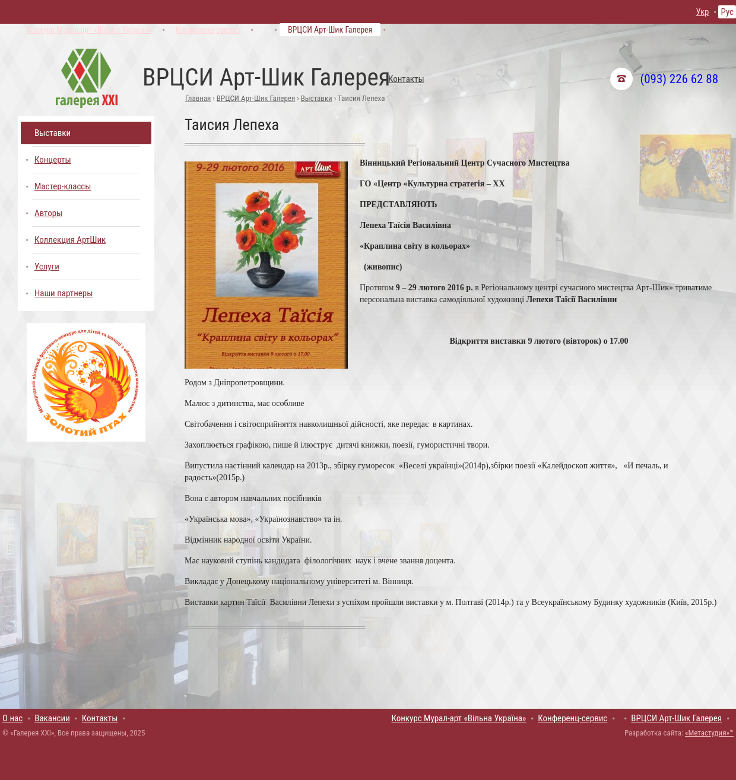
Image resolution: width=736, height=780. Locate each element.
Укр (702, 12)
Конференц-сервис (208, 29)
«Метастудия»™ (709, 732)
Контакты (406, 79)
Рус (727, 12)
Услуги (46, 266)
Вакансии (52, 718)
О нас (12, 718)
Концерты (52, 159)
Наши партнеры (63, 293)
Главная (198, 98)
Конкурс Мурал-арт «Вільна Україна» (89, 29)
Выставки (316, 98)
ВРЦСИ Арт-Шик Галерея (330, 29)
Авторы (48, 213)
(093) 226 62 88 (679, 79)
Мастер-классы (62, 186)
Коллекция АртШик (70, 239)
